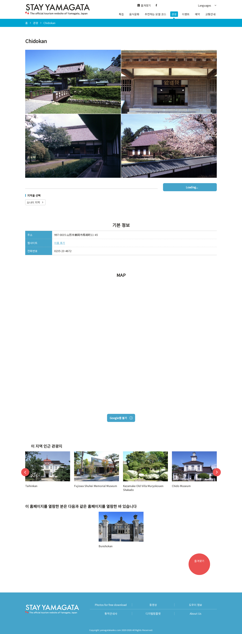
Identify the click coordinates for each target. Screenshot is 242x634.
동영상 (153, 604)
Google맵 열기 (121, 418)
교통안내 (210, 14)
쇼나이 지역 (35, 202)
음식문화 (134, 14)
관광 (174, 14)
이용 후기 (59, 243)
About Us (195, 613)
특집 (121, 14)
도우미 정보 (195, 604)
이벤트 (186, 14)
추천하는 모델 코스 (155, 14)
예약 (197, 14)
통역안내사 (111, 613)
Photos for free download (111, 604)
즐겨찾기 (144, 5)
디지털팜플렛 (153, 613)
